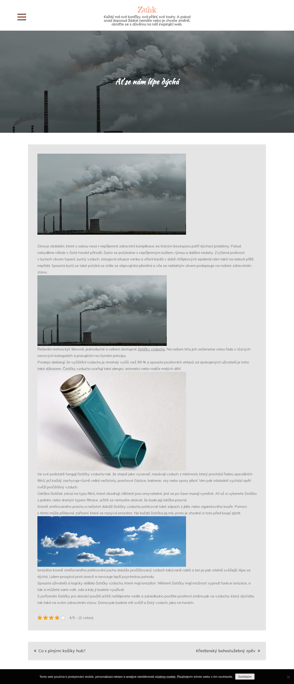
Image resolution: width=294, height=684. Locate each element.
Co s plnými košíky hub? (62, 650)
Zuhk (147, 9)
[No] (288, 677)
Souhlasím (245, 676)
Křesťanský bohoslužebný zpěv (225, 650)
